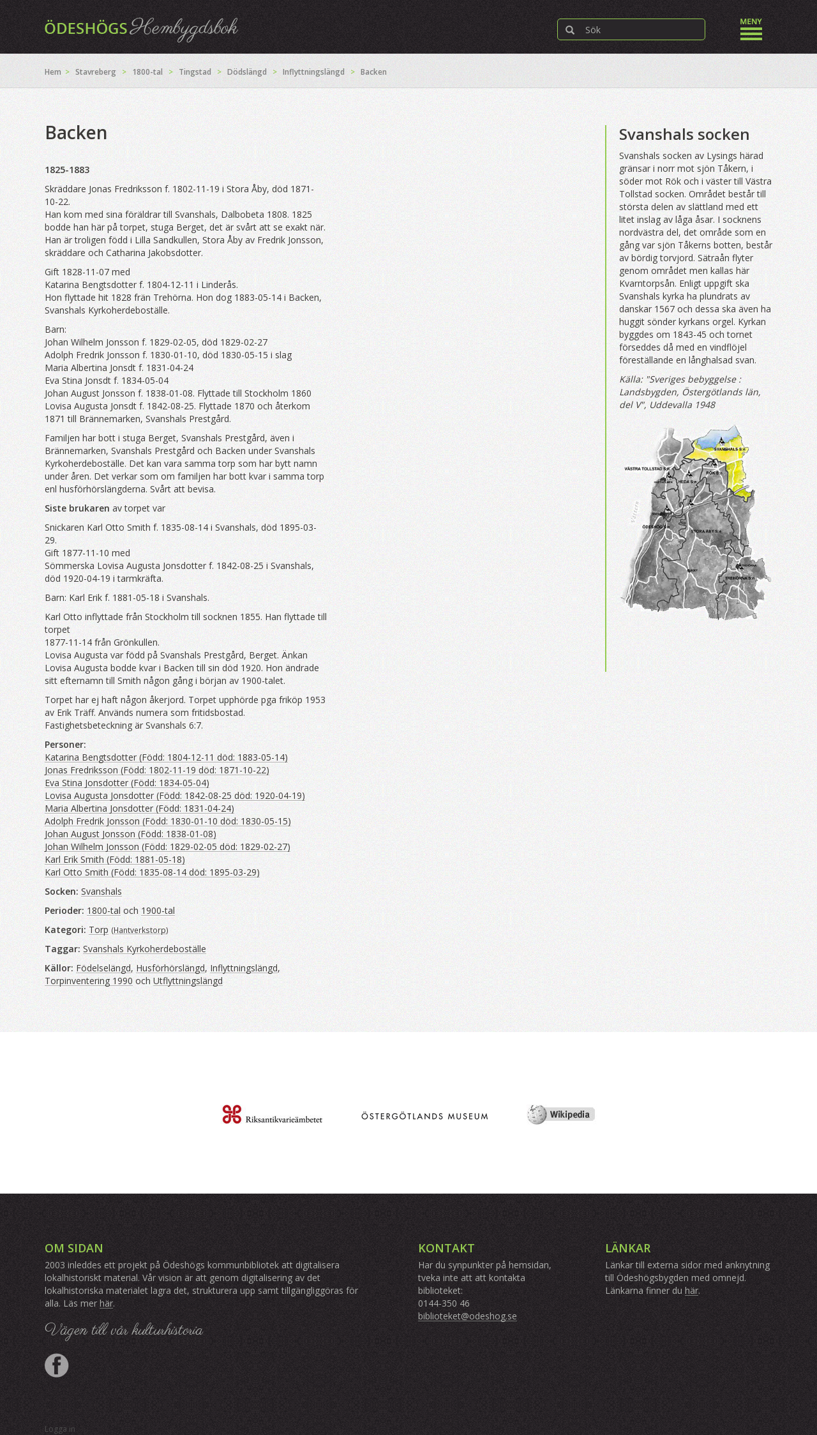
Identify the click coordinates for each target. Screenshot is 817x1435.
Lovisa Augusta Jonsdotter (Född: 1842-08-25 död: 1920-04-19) (175, 795)
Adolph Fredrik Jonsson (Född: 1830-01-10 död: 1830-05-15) (168, 821)
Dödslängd (247, 71)
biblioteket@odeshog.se (467, 1316)
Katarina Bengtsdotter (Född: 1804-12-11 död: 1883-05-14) (166, 757)
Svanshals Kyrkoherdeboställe (144, 949)
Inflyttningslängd (314, 71)
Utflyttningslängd (188, 981)
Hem (53, 71)
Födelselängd (103, 968)
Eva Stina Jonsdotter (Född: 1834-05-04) (127, 783)
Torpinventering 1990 (89, 981)
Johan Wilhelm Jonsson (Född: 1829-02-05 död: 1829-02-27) (167, 846)
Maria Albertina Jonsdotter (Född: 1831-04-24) (139, 808)
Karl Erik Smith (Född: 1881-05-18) (115, 859)
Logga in (60, 1429)
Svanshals (101, 891)
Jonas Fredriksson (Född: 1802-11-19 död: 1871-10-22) (157, 770)
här (106, 1303)
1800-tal (147, 71)
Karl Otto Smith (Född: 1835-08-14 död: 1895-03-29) (152, 872)
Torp (99, 929)
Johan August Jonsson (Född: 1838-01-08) (130, 834)
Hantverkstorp (140, 930)
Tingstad (195, 71)
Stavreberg (95, 71)
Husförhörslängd (170, 968)
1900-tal (158, 910)
